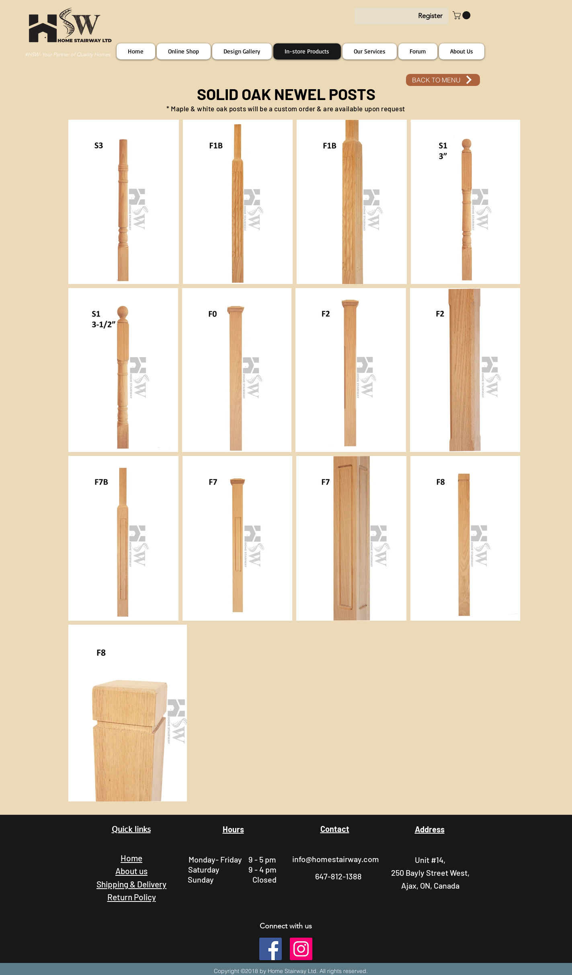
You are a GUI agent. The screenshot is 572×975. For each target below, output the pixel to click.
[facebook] (270, 949)
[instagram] (301, 949)
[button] (462, 15)
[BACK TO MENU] (443, 80)
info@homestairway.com (335, 859)
